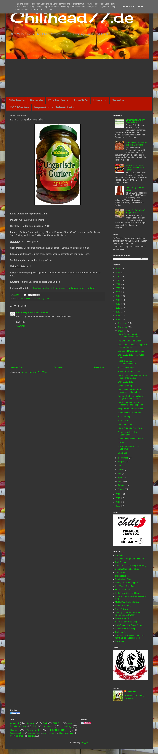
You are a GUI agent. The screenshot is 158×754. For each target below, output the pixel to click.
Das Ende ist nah (125, 424)
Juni (120, 469)
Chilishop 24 (120, 632)
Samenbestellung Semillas (129, 413)
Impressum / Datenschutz (54, 107)
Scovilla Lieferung (126, 368)
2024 (118, 276)
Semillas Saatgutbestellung (127, 569)
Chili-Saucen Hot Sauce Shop (128, 625)
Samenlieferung (125, 386)
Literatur (100, 100)
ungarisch (45, 299)
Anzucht (14, 723)
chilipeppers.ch (122, 576)
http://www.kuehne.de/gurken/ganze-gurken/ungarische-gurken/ (63, 288)
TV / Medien (19, 107)
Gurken (20, 299)
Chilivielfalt (120, 572)
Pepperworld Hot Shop (125, 629)
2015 (118, 312)
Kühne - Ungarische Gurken (130, 439)
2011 (118, 498)
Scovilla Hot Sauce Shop (126, 622)
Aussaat (31, 723)
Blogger (84, 742)
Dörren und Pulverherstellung (131, 351)
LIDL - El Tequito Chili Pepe (130, 428)
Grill (34, 726)
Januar (121, 489)
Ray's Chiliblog (121, 609)
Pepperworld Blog (123, 618)
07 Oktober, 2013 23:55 (40, 313)
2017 (118, 304)
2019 (118, 296)
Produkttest (35, 299)
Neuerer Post (17, 367)
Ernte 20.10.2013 (125, 382)
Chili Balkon (120, 562)
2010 (118, 502)
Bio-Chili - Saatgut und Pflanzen (129, 559)
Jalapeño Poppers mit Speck (130, 409)
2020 (118, 292)
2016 (118, 308)
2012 (118, 494)
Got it (140, 6)
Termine (118, 100)
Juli (120, 466)
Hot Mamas (120, 641)
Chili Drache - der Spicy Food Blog (130, 565)
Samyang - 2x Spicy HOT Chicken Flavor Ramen (135, 167)
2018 (118, 300)
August (121, 462)
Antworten (20, 326)
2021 (118, 288)
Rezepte (36, 100)
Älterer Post (99, 367)
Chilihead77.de (72, 17)
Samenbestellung (17, 733)
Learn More (128, 6)
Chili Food (57, 723)
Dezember (123, 323)
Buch (45, 723)
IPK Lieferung (124, 417)
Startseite (16, 100)
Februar (122, 485)
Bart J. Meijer (22, 313)
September (123, 458)
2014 (118, 316)
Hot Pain (119, 555)
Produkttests (58, 100)
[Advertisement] (79, 77)
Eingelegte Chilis (18, 726)
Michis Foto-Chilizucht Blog (127, 602)
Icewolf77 (131, 692)
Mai (120, 474)
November (123, 327)
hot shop (19, 736)
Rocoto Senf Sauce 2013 (129, 371)
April (120, 477)
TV (11, 736)
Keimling (66, 726)
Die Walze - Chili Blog (125, 586)
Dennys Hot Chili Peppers (126, 583)
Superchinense (66, 733)
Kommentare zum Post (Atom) (34, 372)
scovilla (31, 736)
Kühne (27, 299)
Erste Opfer (123, 420)
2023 (118, 280)
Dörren (121, 443)
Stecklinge (122, 453)
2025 (118, 272)
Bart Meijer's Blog (123, 579)
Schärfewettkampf (49, 733)
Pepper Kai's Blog (123, 606)
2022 (118, 284)
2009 (118, 506)
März (120, 481)
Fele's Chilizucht (122, 589)
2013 (118, 320)
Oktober (122, 331)
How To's (81, 100)
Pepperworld (33, 730)
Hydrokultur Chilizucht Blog (127, 593)
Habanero (48, 726)
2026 (118, 269)
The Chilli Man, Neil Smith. (129, 341)
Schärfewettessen (34, 733)
